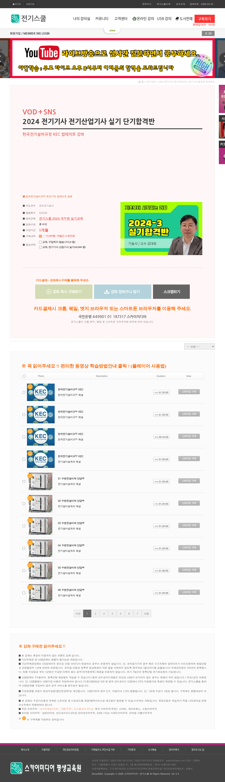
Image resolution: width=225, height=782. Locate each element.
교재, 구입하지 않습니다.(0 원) (58, 242)
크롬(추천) (66, 708)
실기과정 (151, 81)
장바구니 (146, 4)
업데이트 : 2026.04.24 (201, 4)
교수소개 (180, 4)
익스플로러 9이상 (83, 708)
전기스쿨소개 (163, 4)
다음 (146, 613)
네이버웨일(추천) (49, 708)
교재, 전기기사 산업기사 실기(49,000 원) (64, 247)
